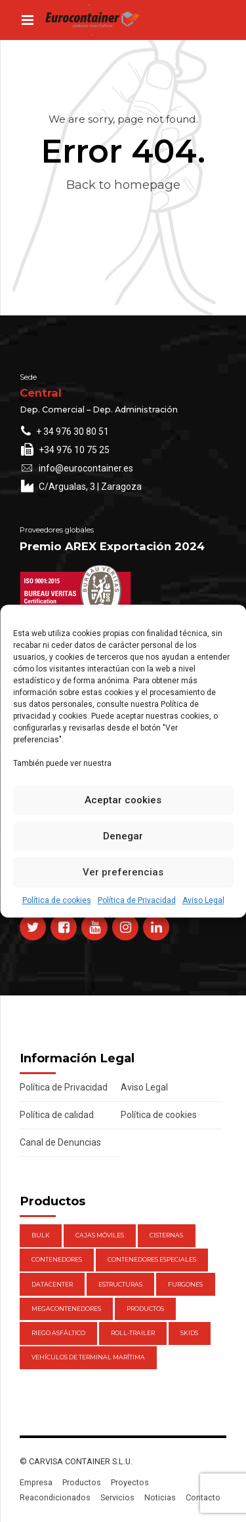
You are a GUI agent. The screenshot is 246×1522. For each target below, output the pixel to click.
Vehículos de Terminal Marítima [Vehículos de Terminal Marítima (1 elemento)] (88, 1357)
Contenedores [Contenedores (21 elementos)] (56, 1259)
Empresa (36, 1482)
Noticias (160, 1497)
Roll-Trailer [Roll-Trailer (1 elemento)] (133, 1332)
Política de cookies (56, 900)
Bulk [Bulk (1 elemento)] (40, 1235)
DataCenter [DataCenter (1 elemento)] (52, 1284)
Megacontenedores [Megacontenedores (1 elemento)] (66, 1308)
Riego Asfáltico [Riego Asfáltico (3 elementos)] (58, 1332)
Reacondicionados (55, 1497)
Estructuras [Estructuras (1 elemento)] (120, 1284)
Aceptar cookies (123, 800)
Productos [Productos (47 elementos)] (145, 1308)
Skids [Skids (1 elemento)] (189, 1332)
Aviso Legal (203, 900)
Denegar (123, 836)
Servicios (117, 1497)
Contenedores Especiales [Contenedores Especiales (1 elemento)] (152, 1259)
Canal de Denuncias (60, 1142)
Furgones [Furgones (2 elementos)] (185, 1284)
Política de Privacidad (137, 900)
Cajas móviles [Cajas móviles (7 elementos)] (99, 1235)
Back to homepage (123, 184)
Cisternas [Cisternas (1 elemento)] (166, 1235)
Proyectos (130, 1482)
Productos (81, 1482)
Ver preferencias (123, 872)
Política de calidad (57, 1115)
